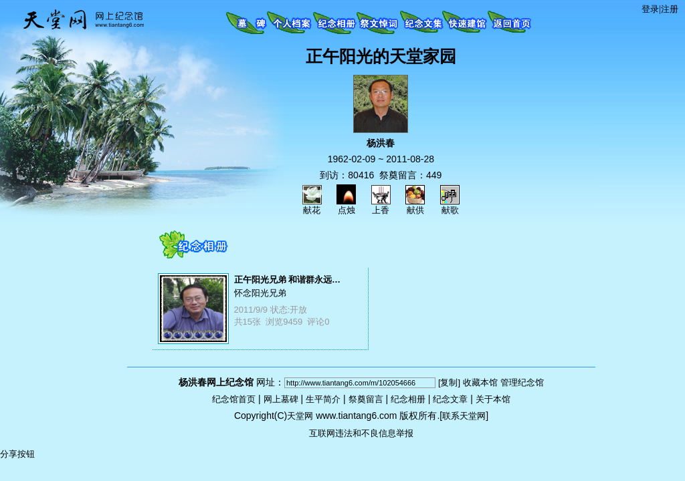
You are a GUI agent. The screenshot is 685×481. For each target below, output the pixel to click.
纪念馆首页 (234, 399)
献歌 (450, 205)
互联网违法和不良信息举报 (361, 433)
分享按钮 (17, 454)
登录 (650, 9)
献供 (415, 205)
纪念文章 (450, 399)
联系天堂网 (464, 416)
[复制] (449, 382)
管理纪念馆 (522, 382)
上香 (381, 205)
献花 (312, 205)
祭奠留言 (366, 399)
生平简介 (323, 399)
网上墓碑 (281, 399)
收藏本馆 (480, 382)
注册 (669, 9)
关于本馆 (493, 399)
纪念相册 (408, 399)
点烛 (346, 205)
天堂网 (300, 416)
